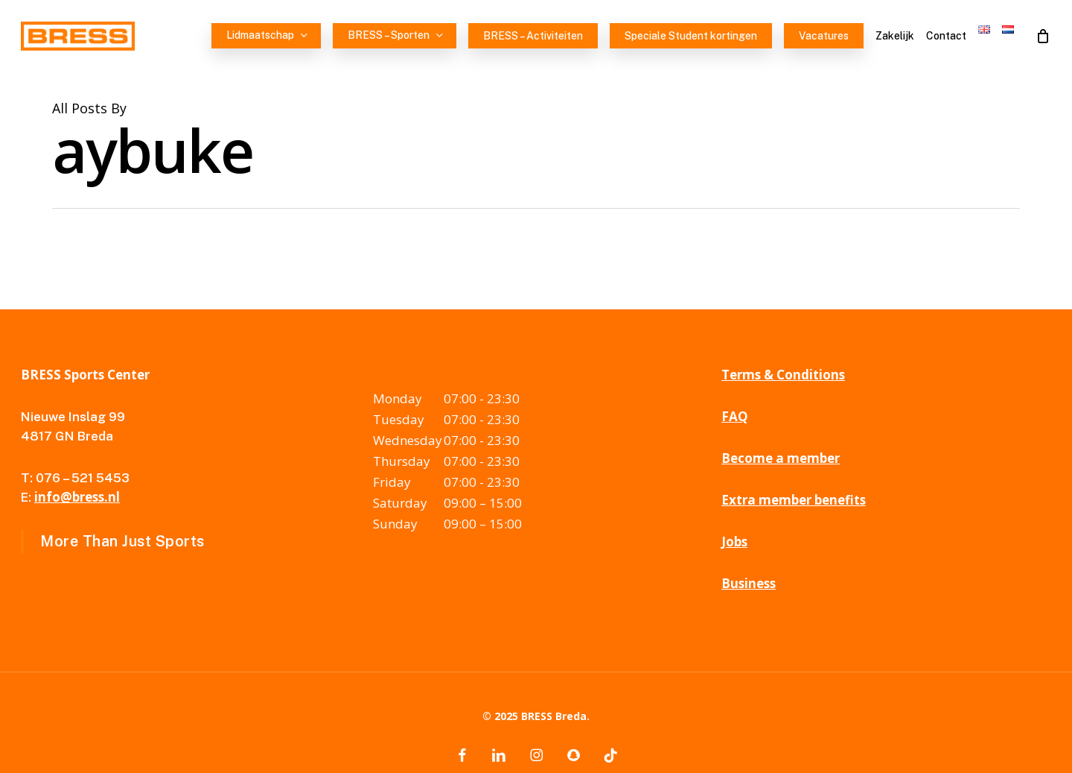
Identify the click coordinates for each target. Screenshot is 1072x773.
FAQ (734, 416)
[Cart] (1043, 36)
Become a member (780, 458)
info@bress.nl (77, 496)
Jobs (734, 541)
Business (748, 583)
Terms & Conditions (783, 374)
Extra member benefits (793, 499)
